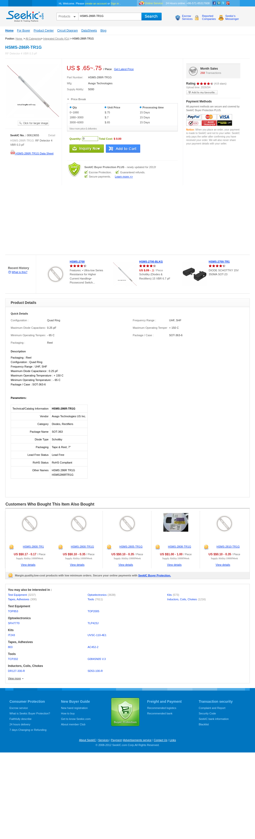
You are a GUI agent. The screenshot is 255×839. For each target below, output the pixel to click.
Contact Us (160, 740)
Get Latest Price (124, 69)
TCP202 (13, 658)
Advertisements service (137, 740)
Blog (103, 30)
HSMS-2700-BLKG (151, 261)
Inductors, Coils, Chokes (186, 599)
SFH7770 (13, 623)
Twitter (223, 3)
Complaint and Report (212, 707)
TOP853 (13, 611)
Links (173, 740)
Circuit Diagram (67, 30)
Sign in (115, 3)
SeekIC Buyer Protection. (154, 575)
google (228, 3)
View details (28, 564)
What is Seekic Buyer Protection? (29, 713)
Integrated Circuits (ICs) (56, 38)
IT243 (11, 635)
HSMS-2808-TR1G (179, 546)
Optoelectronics (102, 594)
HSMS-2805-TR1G (131, 546)
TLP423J (93, 623)
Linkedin (219, 3)
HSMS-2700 (77, 261)
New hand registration (74, 707)
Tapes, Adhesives (22, 599)
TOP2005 (93, 611)
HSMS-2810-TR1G (228, 546)
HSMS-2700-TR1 (219, 261)
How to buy (68, 713)
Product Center (44, 30)
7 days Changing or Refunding (28, 729)
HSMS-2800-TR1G (82, 546)
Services (103, 740)
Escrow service (18, 707)
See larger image (33, 123)
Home (9, 30)
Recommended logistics (161, 707)
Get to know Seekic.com (76, 718)
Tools (95, 599)
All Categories (33, 38)
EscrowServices (187, 17)
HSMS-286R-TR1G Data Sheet (32, 153)
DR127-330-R (16, 670)
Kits (173, 594)
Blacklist (204, 724)
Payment (116, 740)
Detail (51, 135)
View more (14, 678)
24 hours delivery (19, 724)
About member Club (73, 724)
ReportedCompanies (209, 17)
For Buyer (23, 30)
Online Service (154, 3)
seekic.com (24, 15)
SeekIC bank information (214, 718)
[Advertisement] (70, 220)
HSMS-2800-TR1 (33, 546)
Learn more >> (124, 176)
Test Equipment (22, 594)
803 (10, 647)
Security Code (207, 713)
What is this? (19, 272)
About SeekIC (87, 740)
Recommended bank (160, 713)
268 (202, 72)
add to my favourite (202, 92)
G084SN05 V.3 (97, 658)
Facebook (214, 3)
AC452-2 (93, 647)
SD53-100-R (95, 670)
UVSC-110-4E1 (97, 635)
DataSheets (89, 30)
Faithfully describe (20, 718)
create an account (96, 3)
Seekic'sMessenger (232, 17)
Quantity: (75, 138)
